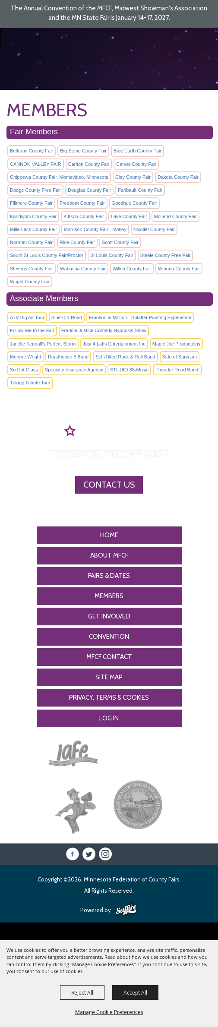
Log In (109, 718)
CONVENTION (109, 636)
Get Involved (109, 616)
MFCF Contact (109, 657)
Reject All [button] (82, 992)
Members (109, 596)
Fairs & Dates (109, 576)
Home (109, 535)
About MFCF (109, 555)
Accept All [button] (135, 992)
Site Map (109, 677)
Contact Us (109, 484)
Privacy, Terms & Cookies (109, 697)
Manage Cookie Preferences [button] (109, 1011)
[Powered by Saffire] (126, 909)
